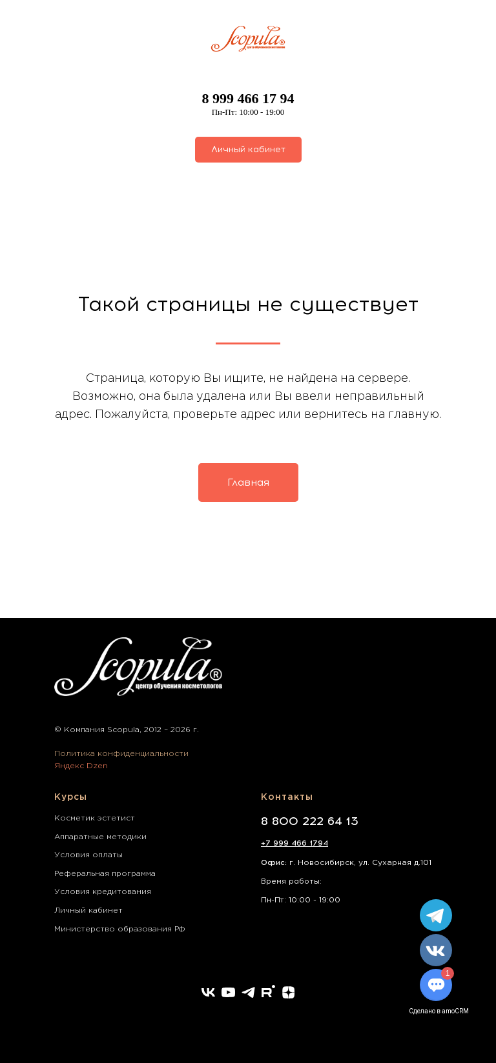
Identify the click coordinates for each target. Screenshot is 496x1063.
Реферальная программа (105, 873)
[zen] (288, 992)
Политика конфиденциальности (121, 753)
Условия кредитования (102, 891)
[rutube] (268, 992)
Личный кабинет (88, 910)
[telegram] (248, 992)
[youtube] (228, 992)
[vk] (208, 992)
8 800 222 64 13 (309, 821)
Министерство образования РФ (119, 929)
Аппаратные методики (100, 836)
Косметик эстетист (94, 818)
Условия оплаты (88, 855)
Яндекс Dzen (81, 766)
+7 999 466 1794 (294, 843)
